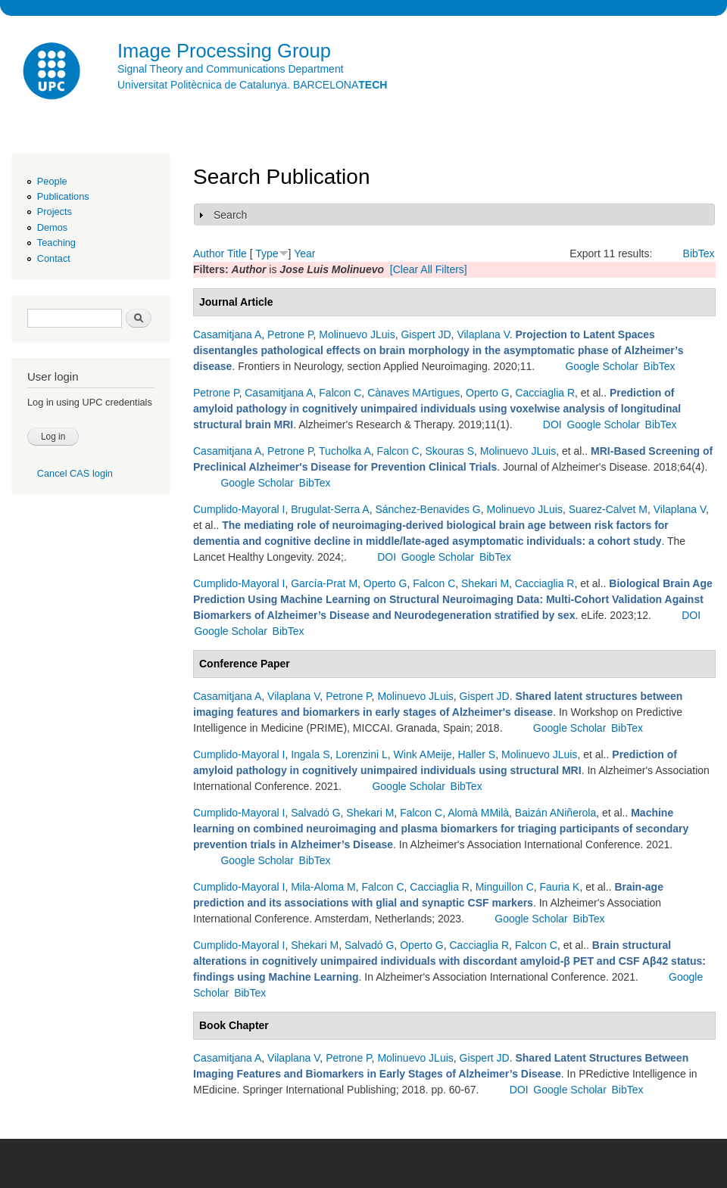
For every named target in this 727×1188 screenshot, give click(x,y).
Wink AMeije (423, 754)
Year (304, 253)
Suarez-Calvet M (608, 509)
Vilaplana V (483, 334)
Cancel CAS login (75, 473)
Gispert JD (426, 334)
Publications (63, 196)
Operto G (488, 393)
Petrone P (290, 334)
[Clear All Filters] (428, 269)
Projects (54, 211)
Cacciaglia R (545, 393)
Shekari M (485, 583)
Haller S (476, 754)
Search (230, 215)
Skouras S (449, 451)
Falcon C (340, 393)
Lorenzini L (361, 754)
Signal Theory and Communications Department (230, 69)
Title (237, 253)
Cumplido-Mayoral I (239, 509)
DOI (552, 424)
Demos (52, 227)
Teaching (56, 242)
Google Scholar (601, 366)
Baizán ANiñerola (555, 813)
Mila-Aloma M (323, 887)
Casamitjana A (227, 334)
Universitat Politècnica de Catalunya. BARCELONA (252, 85)
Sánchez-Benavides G (427, 509)
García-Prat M (324, 583)
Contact (53, 258)
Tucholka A (345, 451)
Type (266, 253)
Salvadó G (315, 813)
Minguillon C (505, 887)
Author (208, 253)
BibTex (699, 253)
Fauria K (560, 887)
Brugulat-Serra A (330, 509)
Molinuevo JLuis (357, 334)
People (52, 181)
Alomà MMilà (478, 813)
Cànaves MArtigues (413, 393)
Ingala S (310, 754)
